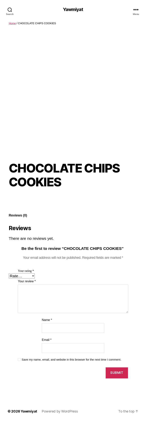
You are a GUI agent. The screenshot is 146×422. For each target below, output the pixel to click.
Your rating (26, 271)
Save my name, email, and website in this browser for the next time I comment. (71, 359)
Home (12, 23)
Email (47, 339)
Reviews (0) (18, 215)
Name (47, 320)
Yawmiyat (73, 9)
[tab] (18, 215)
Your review (27, 281)
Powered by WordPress (60, 411)
